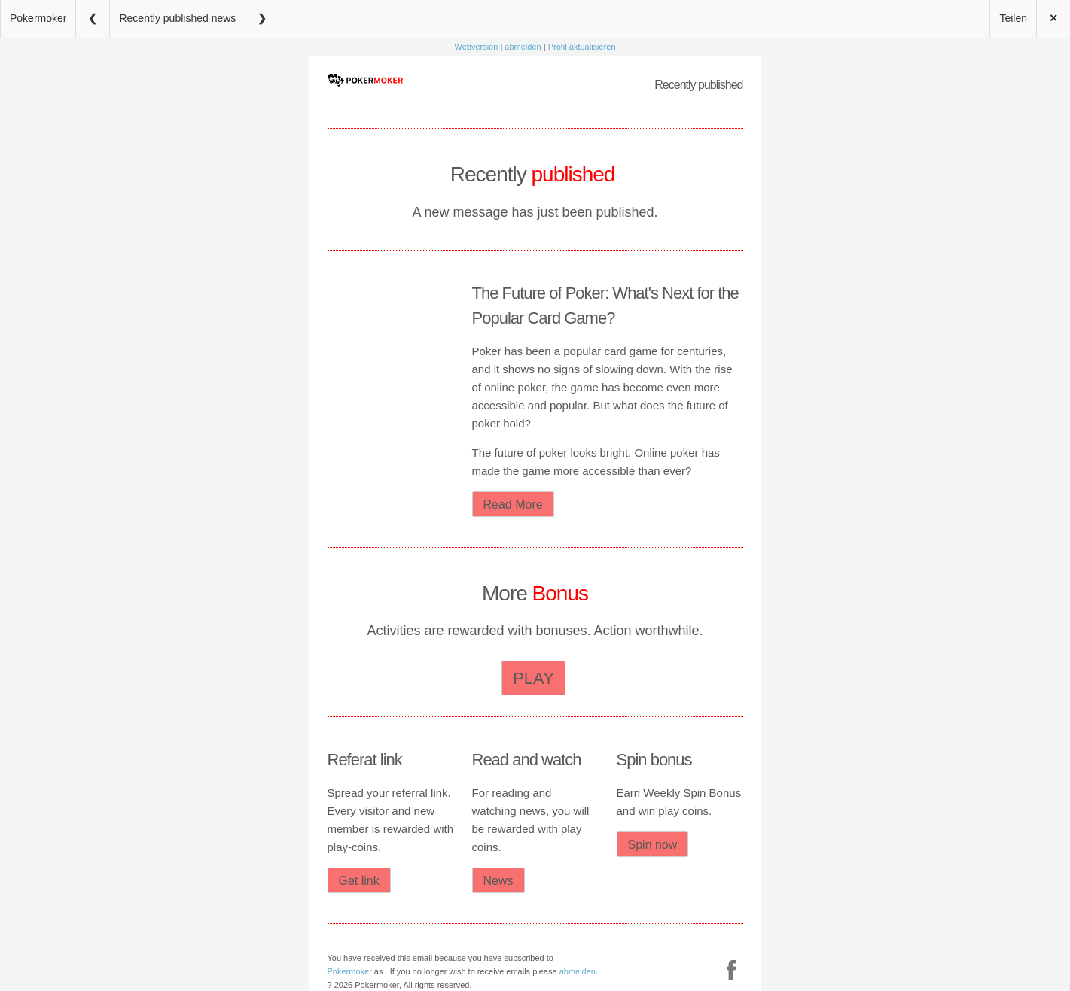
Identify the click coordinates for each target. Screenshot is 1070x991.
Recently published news (177, 18)
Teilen (1013, 18)
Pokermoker (38, 18)
